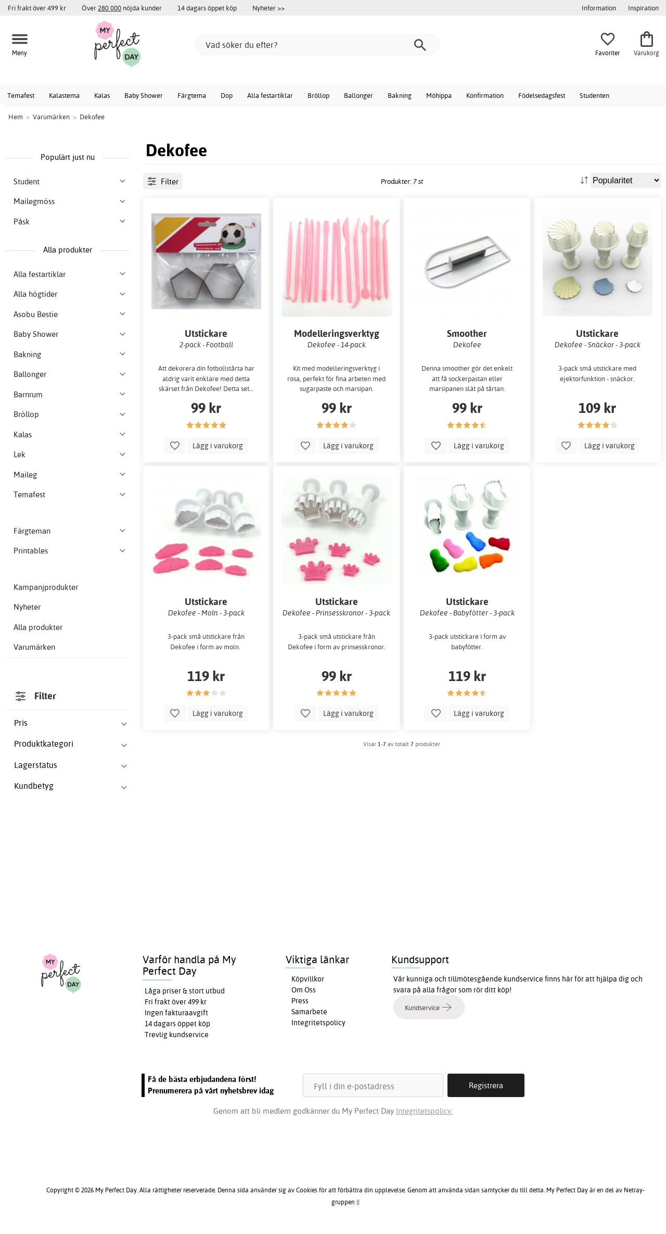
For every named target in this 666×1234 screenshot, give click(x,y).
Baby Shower (143, 95)
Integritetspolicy (318, 1022)
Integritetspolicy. (424, 1111)
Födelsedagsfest (541, 95)
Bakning (400, 95)
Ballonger (358, 95)
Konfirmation (485, 95)
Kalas (102, 95)
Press (300, 1000)
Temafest (20, 95)
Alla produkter (38, 627)
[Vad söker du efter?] (317, 44)
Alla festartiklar (270, 95)
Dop (227, 95)
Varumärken (34, 647)
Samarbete (309, 1011)
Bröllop (318, 95)
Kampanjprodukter (46, 587)
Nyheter (27, 607)
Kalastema (64, 95)
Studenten (594, 95)
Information (599, 8)
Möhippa (439, 95)
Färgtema (191, 95)
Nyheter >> (268, 8)
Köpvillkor (307, 979)
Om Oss (303, 989)
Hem (15, 116)
